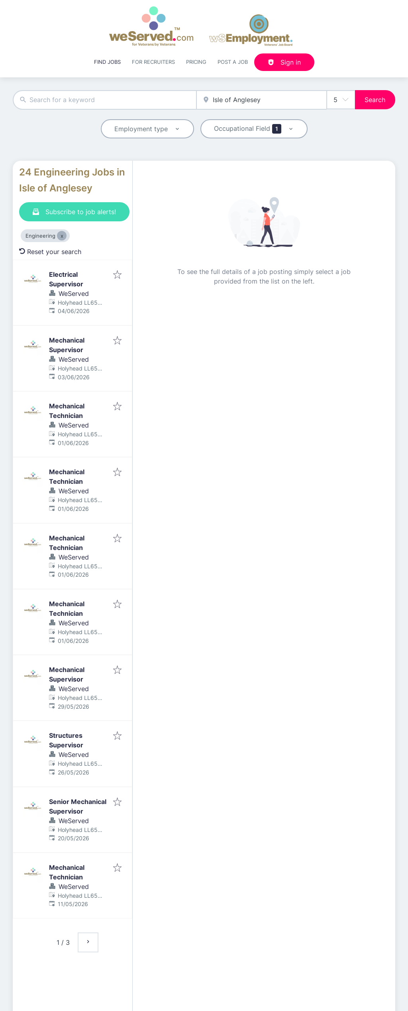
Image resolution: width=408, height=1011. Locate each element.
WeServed (74, 293)
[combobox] (104, 100)
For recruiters (153, 61)
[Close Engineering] (62, 235)
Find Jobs (107, 61)
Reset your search (50, 251)
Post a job (233, 61)
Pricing (196, 61)
